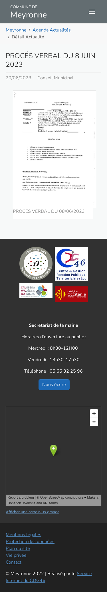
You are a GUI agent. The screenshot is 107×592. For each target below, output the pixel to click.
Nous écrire (54, 384)
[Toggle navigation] (92, 12)
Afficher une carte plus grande (32, 512)
